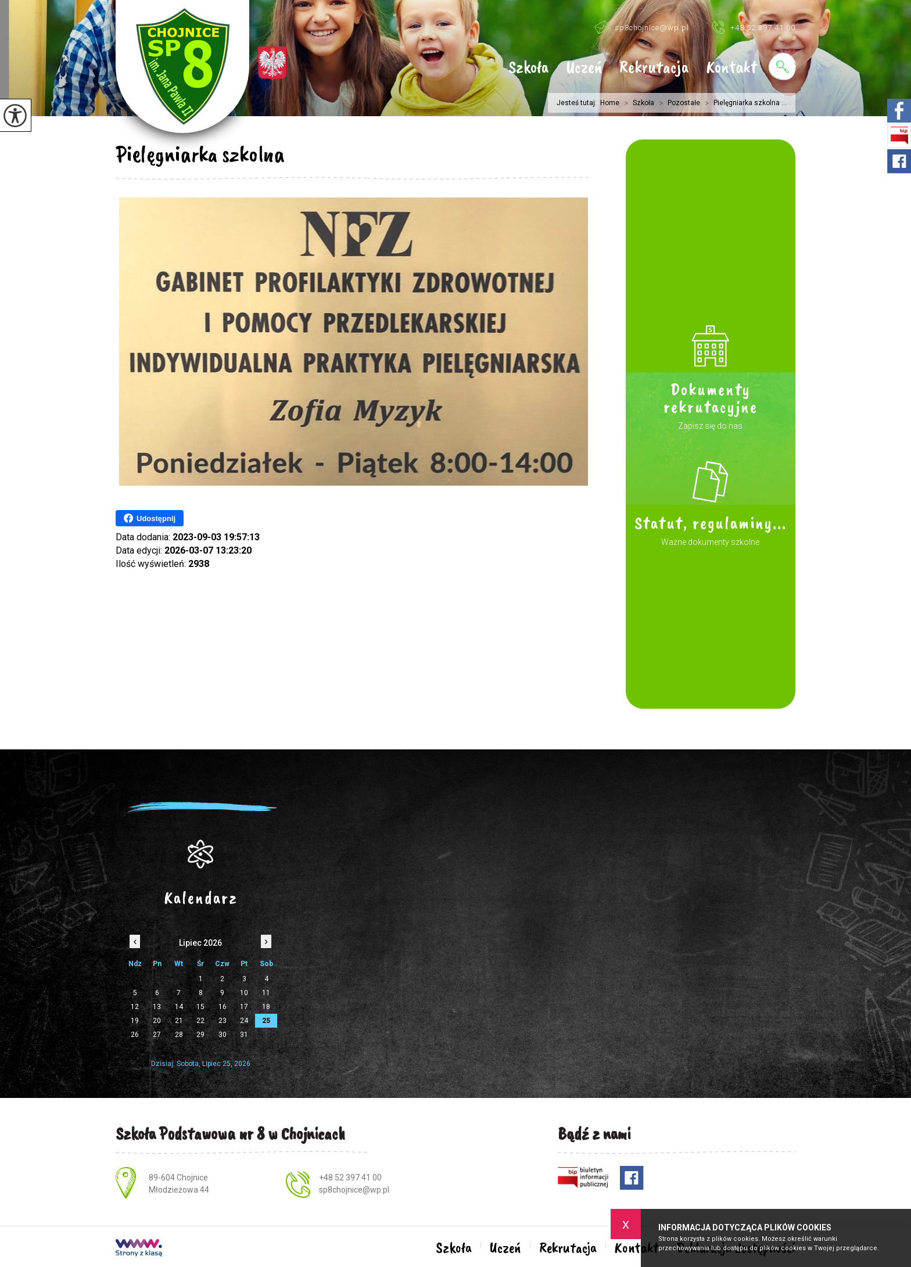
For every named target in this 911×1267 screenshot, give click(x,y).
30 (222, 1035)
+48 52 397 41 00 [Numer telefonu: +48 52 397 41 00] (350, 1177)
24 (244, 1021)
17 (244, 1007)
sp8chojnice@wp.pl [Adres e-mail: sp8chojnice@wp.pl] (354, 1189)
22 (200, 1021)
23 (222, 1021)
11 (266, 993)
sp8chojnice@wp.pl (641, 27)
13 (157, 1007)
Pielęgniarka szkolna (200, 153)
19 (135, 1021)
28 (179, 1035)
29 (200, 1035)
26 (135, 1035)
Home (609, 103)
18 (266, 1007)
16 (222, 1007)
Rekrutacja (653, 68)
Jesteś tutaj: (578, 103)
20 (157, 1021)
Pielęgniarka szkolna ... (743, 103)
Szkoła (528, 68)
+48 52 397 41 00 (753, 27)
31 (244, 1035)
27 (157, 1035)
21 (179, 1021)
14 (179, 1007)
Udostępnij (149, 518)
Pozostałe (677, 103)
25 (266, 1021)
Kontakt (731, 68)
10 (244, 993)
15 (200, 1007)
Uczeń (584, 68)
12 (135, 1007)
